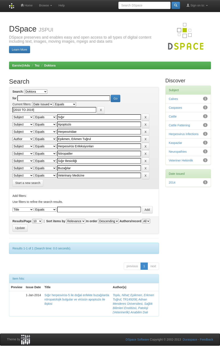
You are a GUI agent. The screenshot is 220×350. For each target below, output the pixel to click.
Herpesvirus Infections (184, 134)
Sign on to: (197, 5)
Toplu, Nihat (121, 295)
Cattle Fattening (179, 125)
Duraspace (190, 339)
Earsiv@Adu (21, 65)
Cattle (173, 116)
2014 (172, 182)
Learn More (19, 49)
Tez (37, 65)
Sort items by (55, 221)
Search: (17, 91)
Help (61, 5)
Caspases (175, 107)
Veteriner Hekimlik (181, 160)
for (14, 98)
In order (91, 221)
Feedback (206, 339)
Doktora (50, 65)
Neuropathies (178, 151)
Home (26, 5)
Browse (45, 5)
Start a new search (27, 183)
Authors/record (130, 221)
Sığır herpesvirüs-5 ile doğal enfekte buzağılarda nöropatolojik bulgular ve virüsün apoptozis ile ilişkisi (76, 299)
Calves (173, 99)
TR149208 (130, 299)
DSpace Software (137, 339)
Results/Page (21, 221)
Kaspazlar (175, 143)
